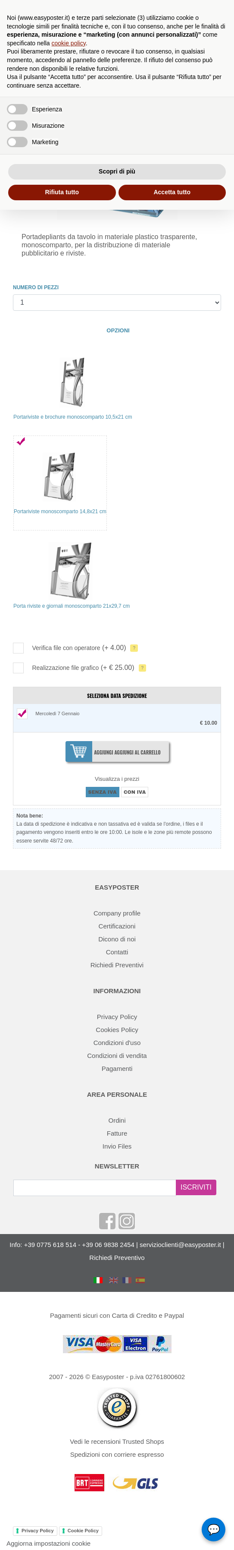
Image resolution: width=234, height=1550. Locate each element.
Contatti (117, 952)
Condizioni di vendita (117, 1055)
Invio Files (117, 1146)
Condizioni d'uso (117, 1042)
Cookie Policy (83, 1530)
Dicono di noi (117, 939)
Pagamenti (117, 1068)
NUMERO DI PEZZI (36, 287)
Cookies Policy (117, 1029)
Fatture (117, 1133)
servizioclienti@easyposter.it (180, 1244)
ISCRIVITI (196, 1187)
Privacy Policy (117, 1016)
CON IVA (135, 792)
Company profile (117, 913)
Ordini (116, 1120)
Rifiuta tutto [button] (62, 192)
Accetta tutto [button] (171, 192)
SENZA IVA (102, 792)
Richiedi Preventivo (116, 1257)
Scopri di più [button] (117, 171)
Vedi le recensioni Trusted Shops (117, 1441)
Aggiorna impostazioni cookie (48, 1543)
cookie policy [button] (69, 43)
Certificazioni (117, 926)
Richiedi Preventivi (117, 965)
